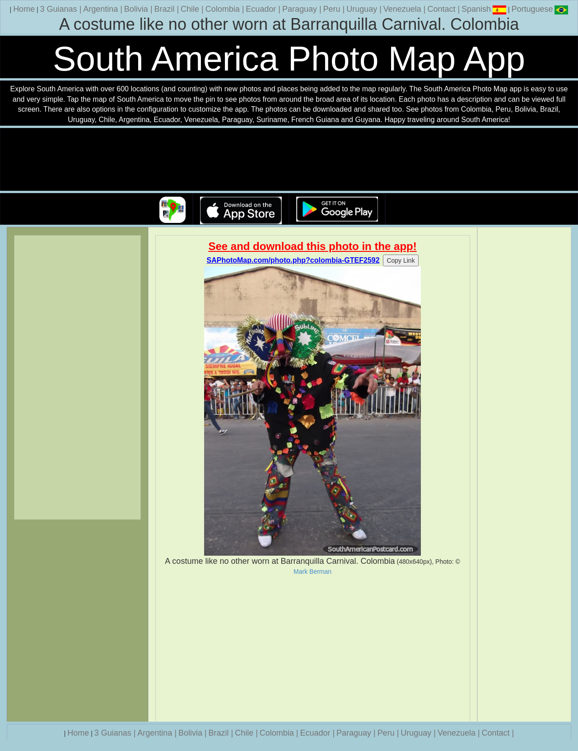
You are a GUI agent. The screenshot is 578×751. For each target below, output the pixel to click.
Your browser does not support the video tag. (289, 160)
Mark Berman (312, 571)
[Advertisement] (313, 648)
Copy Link (401, 260)
